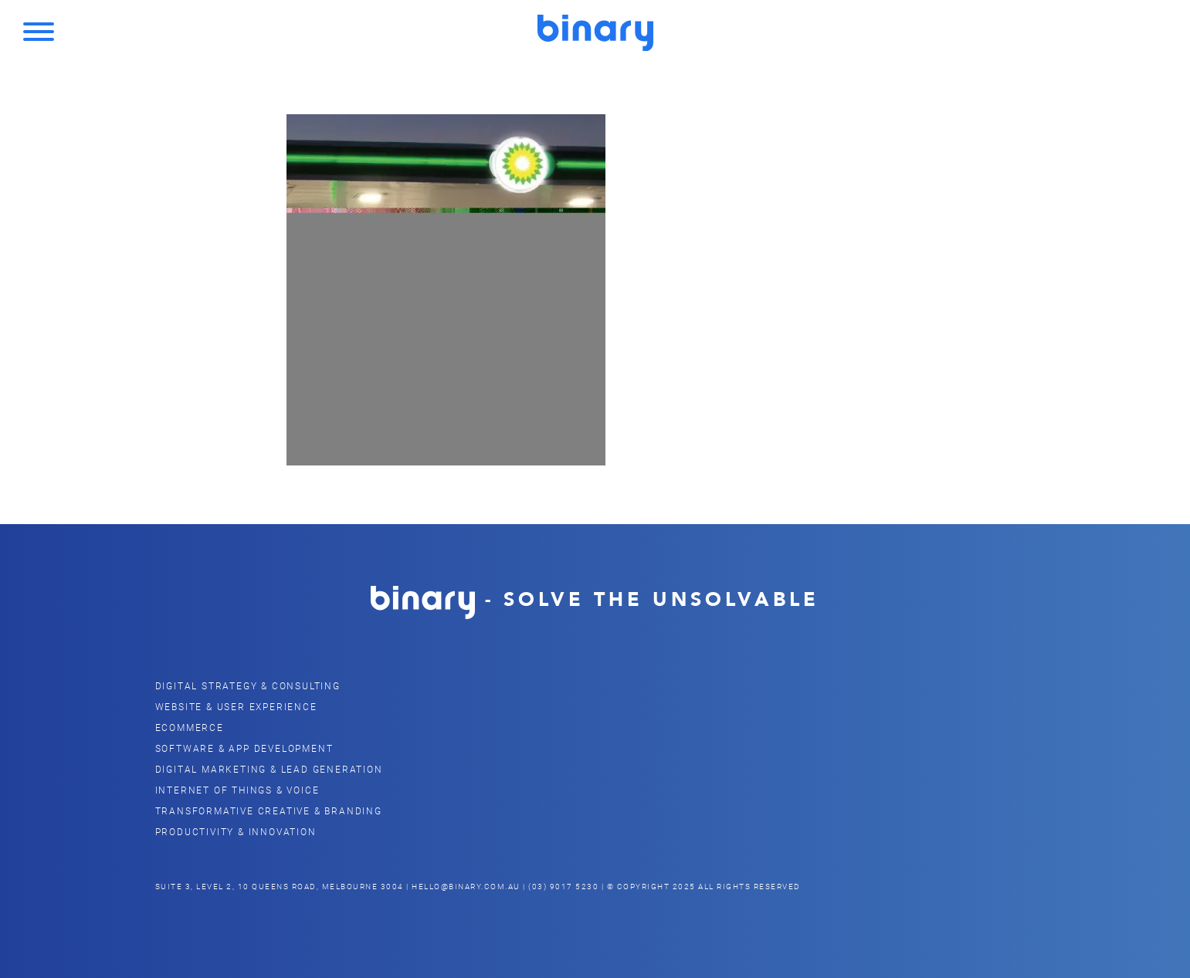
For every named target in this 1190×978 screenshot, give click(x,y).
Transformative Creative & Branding (268, 810)
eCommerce (189, 727)
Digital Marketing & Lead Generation (269, 769)
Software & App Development (244, 748)
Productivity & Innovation (236, 831)
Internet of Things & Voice (237, 789)
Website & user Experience (236, 706)
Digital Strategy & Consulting (248, 685)
